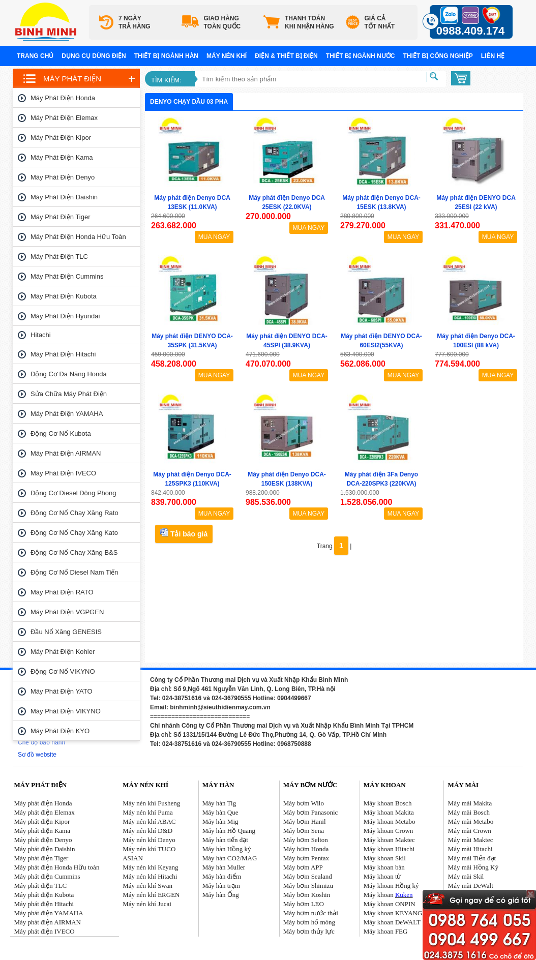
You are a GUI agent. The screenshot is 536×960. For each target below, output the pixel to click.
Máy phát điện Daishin (64, 197)
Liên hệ (492, 55)
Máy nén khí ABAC (149, 821)
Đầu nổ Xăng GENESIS (66, 632)
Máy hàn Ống (220, 894)
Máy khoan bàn (384, 867)
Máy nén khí (226, 55)
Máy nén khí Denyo (149, 840)
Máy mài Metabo (471, 821)
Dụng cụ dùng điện (94, 55)
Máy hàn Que (220, 812)
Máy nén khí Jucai (147, 904)
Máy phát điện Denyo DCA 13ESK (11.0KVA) (192, 202)
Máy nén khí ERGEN (151, 894)
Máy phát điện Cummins (67, 276)
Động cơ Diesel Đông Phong (73, 493)
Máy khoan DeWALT (392, 922)
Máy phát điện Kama (62, 157)
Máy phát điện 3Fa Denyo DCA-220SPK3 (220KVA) (381, 479)
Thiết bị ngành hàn (166, 55)
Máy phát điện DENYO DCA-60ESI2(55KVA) (381, 341)
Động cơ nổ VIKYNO (63, 671)
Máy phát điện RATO (62, 592)
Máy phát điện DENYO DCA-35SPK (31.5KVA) (192, 341)
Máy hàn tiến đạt (225, 840)
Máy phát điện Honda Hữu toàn (78, 237)
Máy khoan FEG (386, 931)
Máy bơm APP (303, 867)
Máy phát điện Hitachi (63, 354)
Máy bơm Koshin (307, 894)
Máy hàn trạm (221, 885)
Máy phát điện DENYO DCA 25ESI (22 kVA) (476, 202)
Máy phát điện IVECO (63, 473)
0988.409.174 (470, 30)
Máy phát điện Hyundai (65, 316)
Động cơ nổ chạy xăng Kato (74, 532)
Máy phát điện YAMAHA (67, 413)
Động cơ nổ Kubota (61, 433)
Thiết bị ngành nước (360, 55)
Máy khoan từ (383, 876)
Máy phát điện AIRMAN (66, 453)
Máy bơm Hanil (304, 821)
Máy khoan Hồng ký (391, 885)
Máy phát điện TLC (59, 256)
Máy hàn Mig (220, 821)
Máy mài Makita (470, 803)
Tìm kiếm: (166, 80)
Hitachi (41, 335)
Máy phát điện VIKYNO (66, 711)
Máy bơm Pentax (306, 858)
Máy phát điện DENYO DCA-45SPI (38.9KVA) (286, 341)
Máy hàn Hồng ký (226, 849)
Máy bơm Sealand (307, 876)
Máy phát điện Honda (63, 98)
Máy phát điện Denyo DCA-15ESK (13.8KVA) (381, 202)
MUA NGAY (214, 237)
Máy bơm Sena (303, 830)
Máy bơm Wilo (303, 803)
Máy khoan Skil (385, 858)
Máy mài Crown (469, 830)
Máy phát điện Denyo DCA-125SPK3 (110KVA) (192, 479)
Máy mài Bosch (469, 812)
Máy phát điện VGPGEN (67, 612)
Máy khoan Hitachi (389, 849)
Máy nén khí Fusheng (151, 803)
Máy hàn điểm (221, 876)
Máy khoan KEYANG (393, 913)
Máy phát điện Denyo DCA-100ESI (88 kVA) (476, 341)
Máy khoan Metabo (389, 821)
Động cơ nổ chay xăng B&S (74, 552)
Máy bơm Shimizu (308, 885)
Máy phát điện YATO (62, 691)
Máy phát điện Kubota (64, 296)
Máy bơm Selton (305, 840)
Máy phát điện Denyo (63, 177)
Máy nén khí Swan (147, 885)
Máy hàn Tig (219, 803)
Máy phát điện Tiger (61, 217)
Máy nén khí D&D (147, 830)
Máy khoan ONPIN (389, 904)
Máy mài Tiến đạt (472, 858)
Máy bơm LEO (303, 904)
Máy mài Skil (466, 876)
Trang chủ (35, 55)
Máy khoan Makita (389, 812)
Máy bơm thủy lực (309, 931)
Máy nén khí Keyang (150, 867)
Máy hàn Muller (223, 867)
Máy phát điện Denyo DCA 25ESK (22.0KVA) (287, 202)
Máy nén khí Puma (148, 812)
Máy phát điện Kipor (61, 137)
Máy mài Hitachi (470, 849)
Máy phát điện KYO (60, 731)
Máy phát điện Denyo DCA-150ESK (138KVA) (287, 479)
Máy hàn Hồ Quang (228, 830)
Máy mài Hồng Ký (473, 867)
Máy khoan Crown (388, 830)
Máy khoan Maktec (389, 840)
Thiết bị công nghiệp (437, 55)
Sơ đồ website (37, 754)
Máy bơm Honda (306, 849)
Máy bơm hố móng (309, 922)
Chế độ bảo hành (41, 742)
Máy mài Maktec (470, 840)
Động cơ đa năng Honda (69, 374)
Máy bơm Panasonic (310, 812)
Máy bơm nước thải (310, 913)
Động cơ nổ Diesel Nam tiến (74, 572)
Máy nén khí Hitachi (150, 876)
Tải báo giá (183, 533)
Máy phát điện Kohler (63, 651)
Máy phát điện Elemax (64, 118)
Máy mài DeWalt (470, 885)
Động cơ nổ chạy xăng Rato (74, 513)
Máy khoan (388, 894)
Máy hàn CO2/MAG (229, 858)
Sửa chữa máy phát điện (69, 394)
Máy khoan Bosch (388, 803)
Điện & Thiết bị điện (286, 55)
